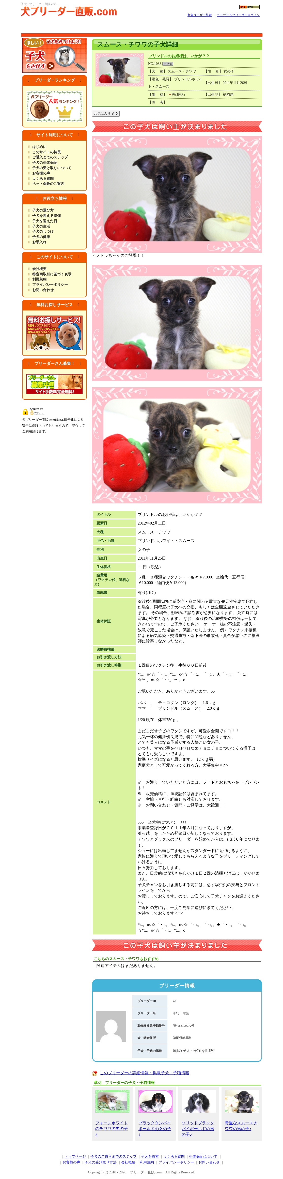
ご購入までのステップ (50, 157)
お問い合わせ (43, 290)
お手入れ (39, 242)
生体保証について (203, 1156)
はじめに (39, 147)
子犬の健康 (41, 237)
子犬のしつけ (43, 231)
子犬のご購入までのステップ (113, 1156)
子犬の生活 (41, 226)
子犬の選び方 (43, 210)
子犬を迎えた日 (44, 221)
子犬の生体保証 (44, 163)
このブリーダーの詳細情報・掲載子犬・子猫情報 (144, 1073)
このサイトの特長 (46, 152)
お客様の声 (41, 173)
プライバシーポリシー (50, 285)
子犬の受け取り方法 (101, 1162)
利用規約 (39, 279)
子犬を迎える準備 (46, 216)
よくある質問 (43, 179)
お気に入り (106, 113)
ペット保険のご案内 (48, 184)
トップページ (75, 1156)
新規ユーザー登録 (199, 15)
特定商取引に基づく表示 (51, 274)
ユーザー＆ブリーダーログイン (238, 15)
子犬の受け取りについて (51, 168)
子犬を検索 (150, 1156)
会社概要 (39, 269)
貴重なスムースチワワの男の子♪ (242, 1110)
